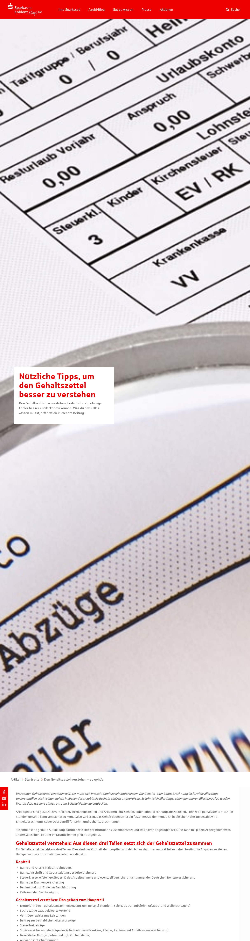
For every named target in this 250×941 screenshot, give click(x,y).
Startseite (32, 779)
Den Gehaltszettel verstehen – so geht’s (73, 779)
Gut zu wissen (123, 9)
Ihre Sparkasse (69, 9)
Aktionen (166, 9)
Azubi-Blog (97, 9)
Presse (146, 9)
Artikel (15, 779)
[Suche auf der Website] (233, 9)
